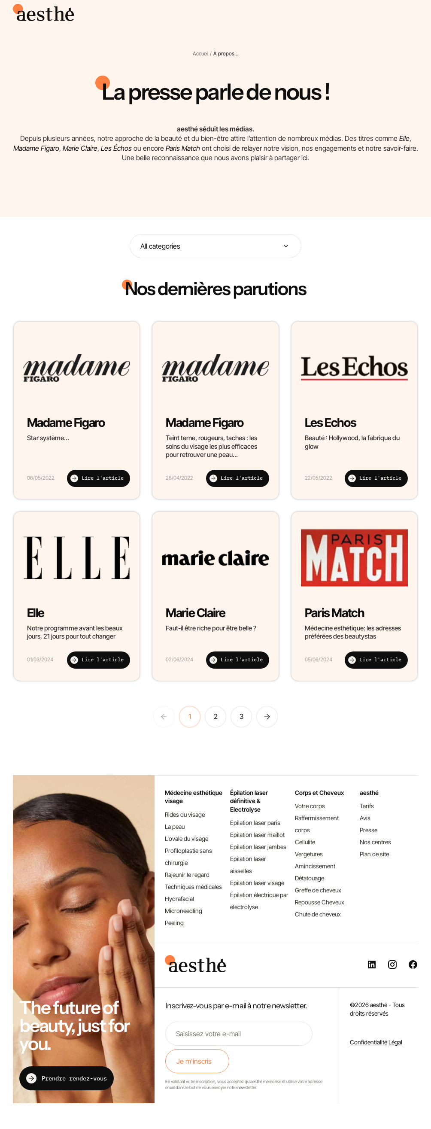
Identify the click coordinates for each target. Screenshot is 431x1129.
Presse (368, 830)
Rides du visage (185, 814)
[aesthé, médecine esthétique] (45, 18)
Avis (365, 818)
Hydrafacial (179, 898)
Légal (395, 1042)
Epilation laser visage (257, 882)
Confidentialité (368, 1042)
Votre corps (310, 805)
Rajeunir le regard (187, 874)
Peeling (174, 922)
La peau (175, 826)
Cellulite (305, 842)
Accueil (200, 53)
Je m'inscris (194, 1061)
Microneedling (183, 910)
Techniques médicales (193, 886)
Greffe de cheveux (318, 890)
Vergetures (309, 854)
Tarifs (367, 805)
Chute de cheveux (318, 914)
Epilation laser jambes (258, 846)
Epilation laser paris (255, 822)
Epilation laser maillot (257, 834)
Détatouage (309, 878)
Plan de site (374, 854)
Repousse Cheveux (319, 902)
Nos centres (375, 842)
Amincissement (315, 866)
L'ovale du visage (186, 838)
